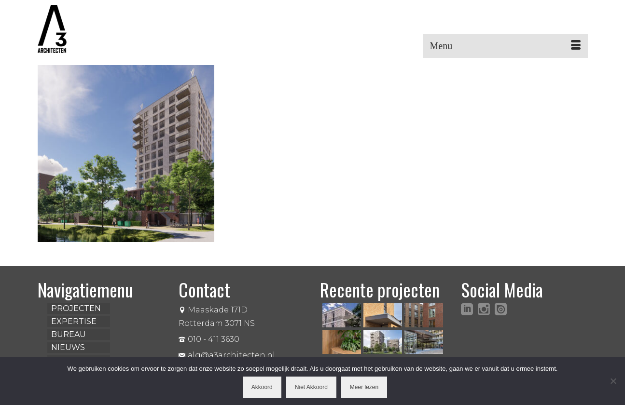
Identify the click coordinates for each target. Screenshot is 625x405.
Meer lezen (364, 387)
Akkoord (262, 387)
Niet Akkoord (311, 387)
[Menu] (505, 46)
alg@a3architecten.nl (227, 355)
